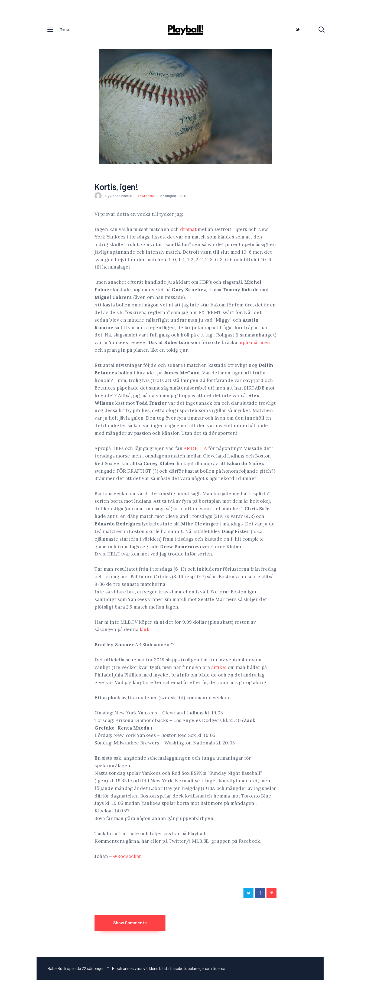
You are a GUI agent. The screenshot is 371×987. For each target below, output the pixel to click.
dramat (188, 231)
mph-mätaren (254, 344)
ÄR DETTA (195, 450)
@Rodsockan (127, 858)
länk (144, 631)
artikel (218, 669)
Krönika (148, 197)
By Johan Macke (114, 197)
